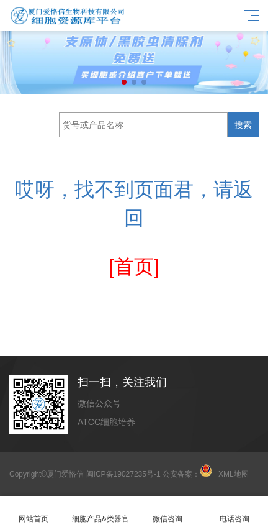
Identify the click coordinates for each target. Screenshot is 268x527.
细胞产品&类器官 (100, 511)
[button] (124, 82)
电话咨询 (234, 511)
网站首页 (33, 511)
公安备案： (187, 474)
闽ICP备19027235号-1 (123, 474)
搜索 (243, 125)
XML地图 (233, 474)
